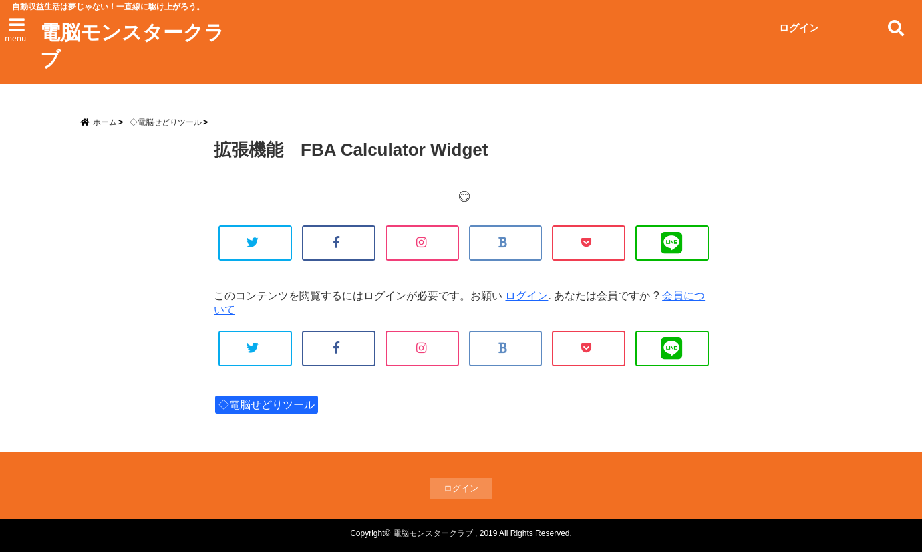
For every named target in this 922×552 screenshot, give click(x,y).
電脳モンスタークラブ (132, 46)
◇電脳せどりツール (266, 404)
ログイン (799, 27)
